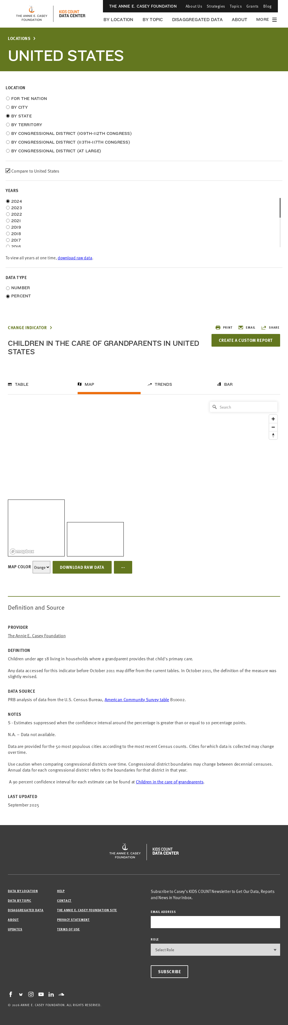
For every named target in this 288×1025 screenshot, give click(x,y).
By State (21, 116)
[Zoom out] (273, 427)
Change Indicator (27, 328)
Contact (64, 900)
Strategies (216, 6)
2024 (16, 201)
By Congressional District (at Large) (56, 150)
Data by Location (23, 891)
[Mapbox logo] (22, 551)
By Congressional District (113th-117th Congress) (70, 142)
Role (155, 939)
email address (163, 912)
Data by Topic (19, 900)
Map (89, 384)
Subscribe (169, 971)
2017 (16, 240)
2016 (16, 246)
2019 (16, 227)
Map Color (19, 566)
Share (270, 327)
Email (246, 327)
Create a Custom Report (246, 340)
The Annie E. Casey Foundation (143, 6)
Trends (163, 384)
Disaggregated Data (197, 19)
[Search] (243, 407)
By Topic (153, 19)
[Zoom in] (273, 419)
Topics (236, 6)
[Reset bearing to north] (273, 435)
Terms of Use (68, 929)
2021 (16, 220)
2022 (16, 214)
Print (223, 327)
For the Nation (29, 98)
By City (19, 107)
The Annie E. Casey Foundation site (87, 910)
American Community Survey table (137, 699)
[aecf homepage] (31, 13)
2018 (16, 233)
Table (21, 384)
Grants (252, 6)
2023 (16, 207)
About (239, 19)
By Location (119, 19)
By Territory (26, 124)
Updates (15, 929)
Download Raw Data (82, 567)
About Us (194, 6)
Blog (267, 6)
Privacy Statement (73, 919)
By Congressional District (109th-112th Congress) (71, 133)
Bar (228, 384)
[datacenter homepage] (72, 14)
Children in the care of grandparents (169, 781)
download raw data (75, 257)
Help (61, 891)
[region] (144, 477)
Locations (19, 38)
